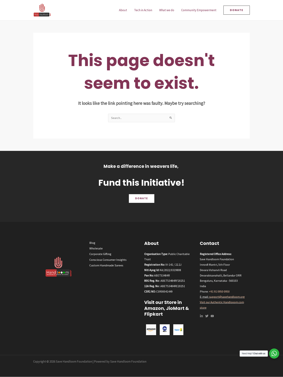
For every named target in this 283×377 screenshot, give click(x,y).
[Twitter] (206, 316)
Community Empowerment (199, 10)
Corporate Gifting (100, 254)
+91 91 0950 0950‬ (219, 291)
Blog (92, 243)
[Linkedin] (201, 316)
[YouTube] (212, 316)
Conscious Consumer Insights (107, 260)
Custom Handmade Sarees (106, 266)
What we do (167, 10)
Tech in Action (145, 10)
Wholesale (95, 249)
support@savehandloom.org (227, 297)
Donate (141, 199)
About (126, 10)
